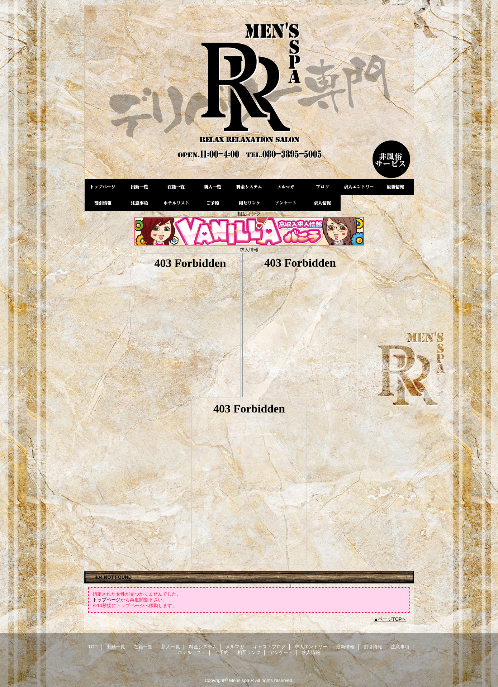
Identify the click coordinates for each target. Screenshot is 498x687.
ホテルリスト (176, 203)
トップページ (106, 599)
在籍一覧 (176, 187)
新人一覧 (212, 187)
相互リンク (249, 203)
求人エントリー (359, 187)
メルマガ (285, 187)
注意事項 (139, 203)
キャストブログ (322, 187)
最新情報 (395, 187)
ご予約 (212, 203)
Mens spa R (249, 92)
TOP (103, 187)
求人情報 (322, 203)
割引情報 (103, 203)
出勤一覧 (139, 187)
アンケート (285, 203)
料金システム (249, 187)
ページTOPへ (392, 619)
